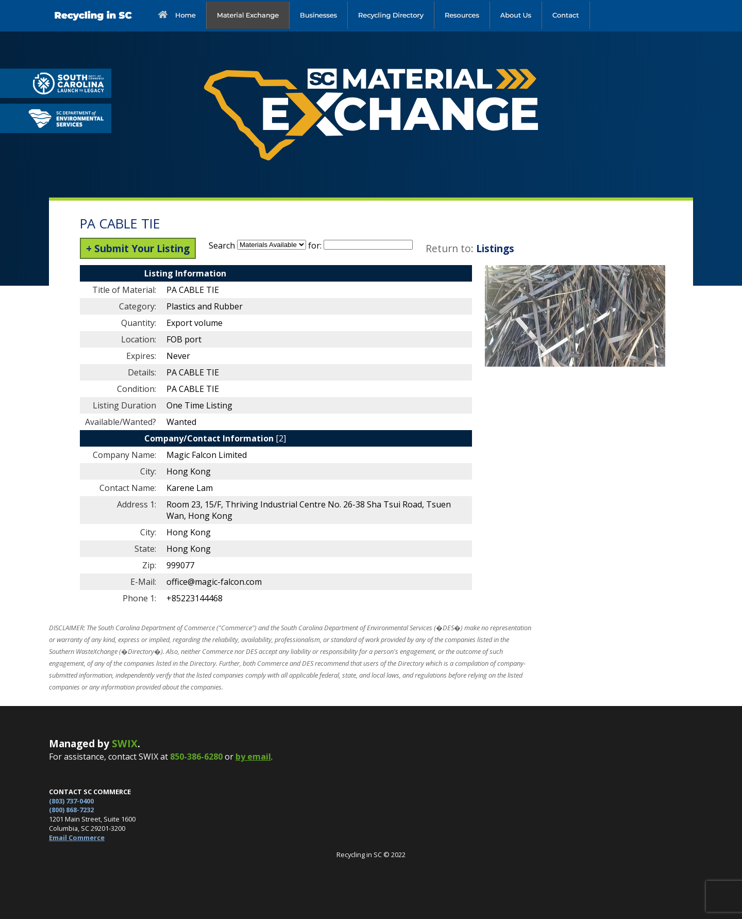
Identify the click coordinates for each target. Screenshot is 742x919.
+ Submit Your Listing (138, 248)
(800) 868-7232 (71, 809)
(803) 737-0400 (71, 801)
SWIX (125, 743)
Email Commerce (77, 837)
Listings (495, 248)
